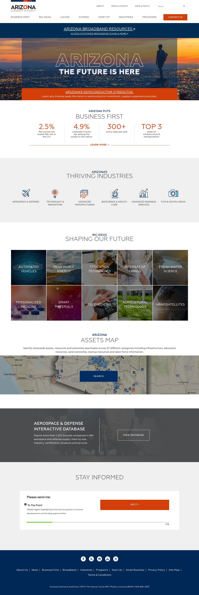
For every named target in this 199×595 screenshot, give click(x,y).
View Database (133, 435)
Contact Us (175, 17)
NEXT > (134, 504)
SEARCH (99, 376)
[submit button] (184, 6)
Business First (20, 17)
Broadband (69, 570)
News (35, 570)
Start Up (104, 17)
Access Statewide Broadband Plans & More (99, 34)
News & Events (119, 6)
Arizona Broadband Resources (99, 29)
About (100, 6)
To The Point (34, 505)
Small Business (135, 570)
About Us (22, 570)
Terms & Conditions (99, 575)
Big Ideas (45, 17)
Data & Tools (142, 6)
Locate (65, 17)
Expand (84, 17)
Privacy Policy (156, 570)
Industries (126, 17)
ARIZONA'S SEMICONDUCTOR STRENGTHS (99, 92)
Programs (149, 17)
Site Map (174, 570)
